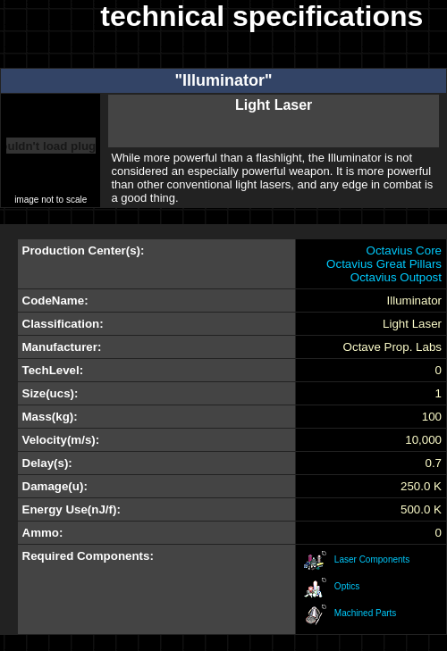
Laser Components (372, 559)
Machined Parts (365, 613)
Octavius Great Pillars (384, 264)
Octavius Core (404, 250)
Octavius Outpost (396, 277)
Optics (346, 586)
